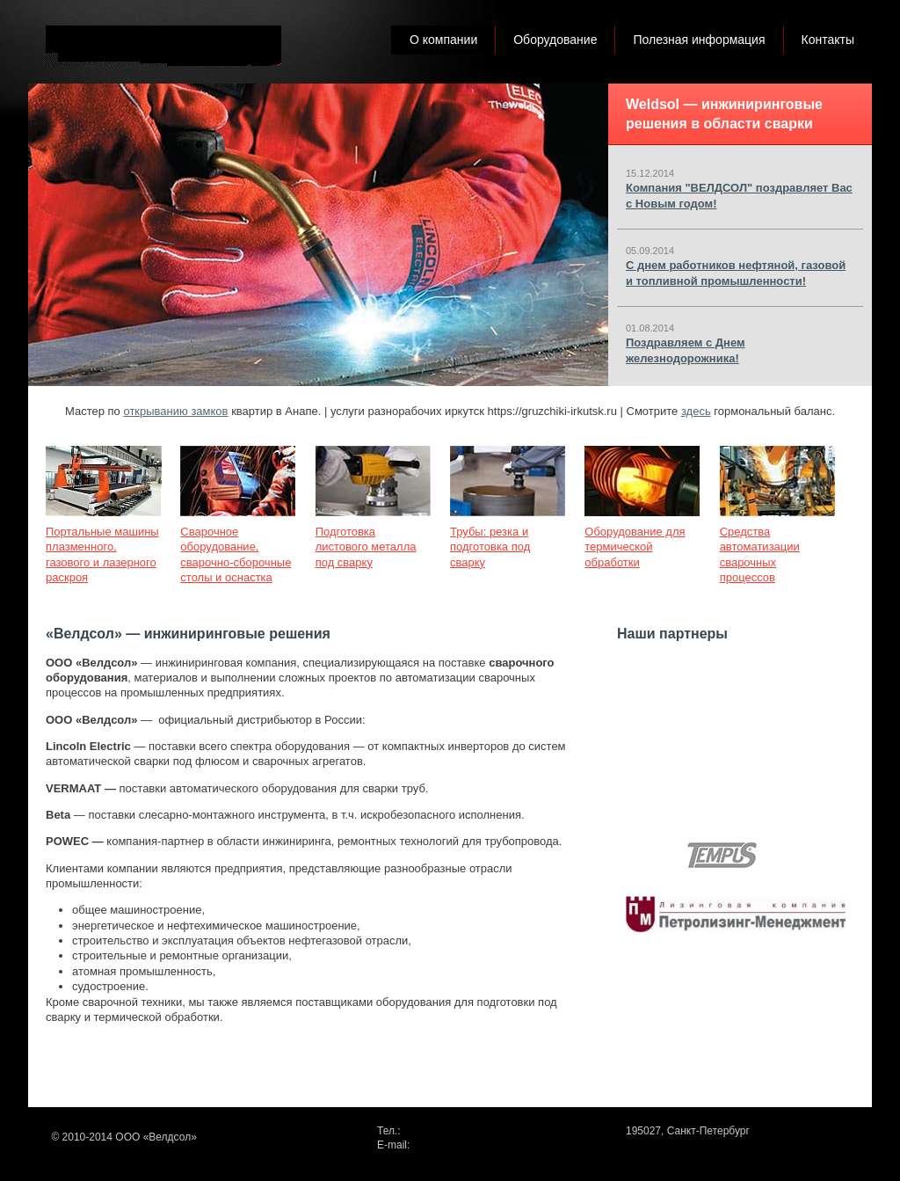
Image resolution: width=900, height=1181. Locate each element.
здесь (696, 411)
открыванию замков (175, 411)
